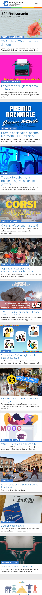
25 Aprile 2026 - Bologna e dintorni (20, 43)
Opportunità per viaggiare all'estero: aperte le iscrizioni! (17, 270)
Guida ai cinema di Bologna (16, 566)
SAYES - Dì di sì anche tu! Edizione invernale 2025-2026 (20, 313)
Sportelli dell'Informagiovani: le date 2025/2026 (18, 356)
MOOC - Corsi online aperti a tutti (20, 444)
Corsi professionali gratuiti (19, 225)
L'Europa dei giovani (12, 525)
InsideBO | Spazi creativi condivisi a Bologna (20, 400)
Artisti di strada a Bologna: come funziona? (19, 486)
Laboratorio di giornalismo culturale (19, 87)
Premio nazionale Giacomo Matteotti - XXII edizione (20, 134)
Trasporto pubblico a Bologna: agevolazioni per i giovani (19, 181)
